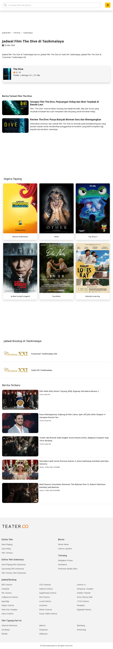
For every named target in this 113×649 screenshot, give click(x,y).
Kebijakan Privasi (65, 560)
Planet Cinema (45, 609)
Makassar (43, 633)
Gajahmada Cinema (47, 593)
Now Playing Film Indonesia (14, 564)
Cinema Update (65, 548)
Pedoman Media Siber (67, 568)
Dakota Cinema (46, 589)
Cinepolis (5, 589)
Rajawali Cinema (84, 609)
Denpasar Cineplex (85, 589)
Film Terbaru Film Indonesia (14, 573)
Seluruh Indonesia (9, 625)
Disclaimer (62, 564)
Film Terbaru (7, 553)
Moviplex (81, 605)
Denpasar (43, 629)
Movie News (63, 544)
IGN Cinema (44, 597)
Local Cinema (45, 601)
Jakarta (42, 625)
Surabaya (6, 629)
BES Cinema (7, 584)
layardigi (5, 601)
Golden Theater (84, 593)
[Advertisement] (56, 319)
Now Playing (7, 544)
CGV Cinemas (45, 584)
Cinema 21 (81, 584)
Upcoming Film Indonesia (13, 568)
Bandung (81, 625)
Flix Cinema (6, 593)
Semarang (81, 629)
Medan (5, 633)
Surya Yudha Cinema (48, 613)
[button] (107, 5)
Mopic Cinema (8, 605)
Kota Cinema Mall (84, 597)
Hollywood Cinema (10, 597)
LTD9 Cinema (83, 601)
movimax (43, 605)
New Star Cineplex (10, 609)
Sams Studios (7, 613)
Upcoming (6, 548)
